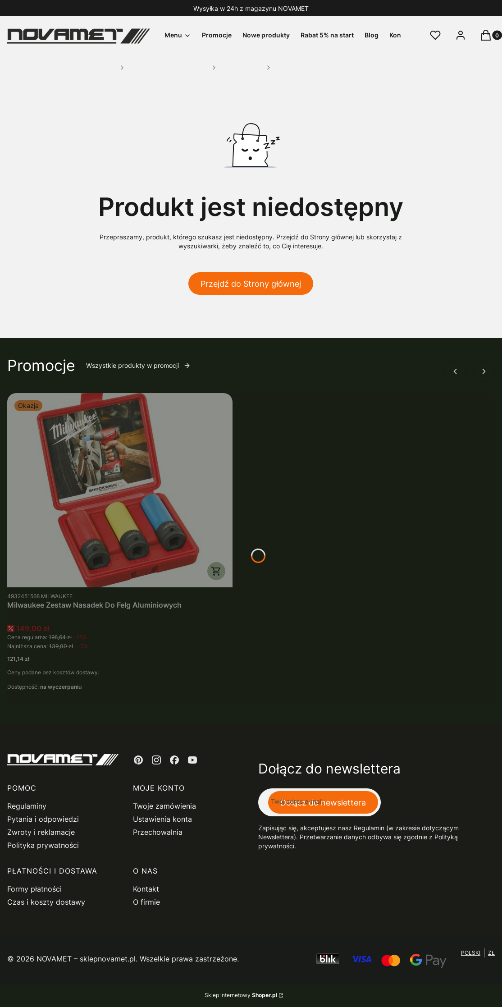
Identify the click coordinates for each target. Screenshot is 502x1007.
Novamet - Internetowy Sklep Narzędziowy (62, 67)
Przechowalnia (158, 832)
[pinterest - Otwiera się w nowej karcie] (138, 760)
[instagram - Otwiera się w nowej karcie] (156, 760)
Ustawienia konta (162, 819)
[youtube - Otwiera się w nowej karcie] (192, 760)
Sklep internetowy (241, 995)
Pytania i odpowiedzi (43, 819)
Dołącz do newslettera (323, 802)
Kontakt (146, 888)
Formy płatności (34, 888)
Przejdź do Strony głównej (251, 283)
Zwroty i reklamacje (41, 832)
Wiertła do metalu (241, 67)
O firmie (146, 901)
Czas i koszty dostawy (46, 901)
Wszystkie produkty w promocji (138, 365)
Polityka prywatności (43, 845)
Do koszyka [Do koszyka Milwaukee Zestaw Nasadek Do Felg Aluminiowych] (216, 571)
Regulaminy (26, 805)
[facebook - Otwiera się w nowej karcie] (174, 760)
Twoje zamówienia (164, 805)
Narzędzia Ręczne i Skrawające (168, 67)
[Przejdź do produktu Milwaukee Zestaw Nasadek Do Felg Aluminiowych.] (120, 490)
